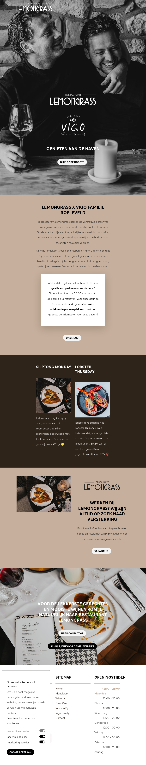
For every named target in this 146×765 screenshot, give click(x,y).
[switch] (42, 736)
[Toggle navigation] (125, 7)
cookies (11, 713)
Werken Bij (61, 708)
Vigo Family (62, 713)
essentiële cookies (18, 731)
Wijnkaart (61, 698)
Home (59, 688)
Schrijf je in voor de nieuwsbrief (72, 646)
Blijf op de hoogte (72, 162)
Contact (60, 718)
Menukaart (61, 693)
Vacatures (101, 551)
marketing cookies (18, 742)
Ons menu (72, 337)
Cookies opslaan (20, 752)
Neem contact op (72, 633)
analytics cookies (17, 737)
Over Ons (61, 703)
